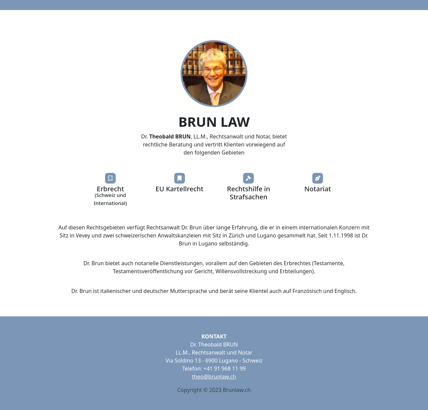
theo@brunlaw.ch (214, 376)
